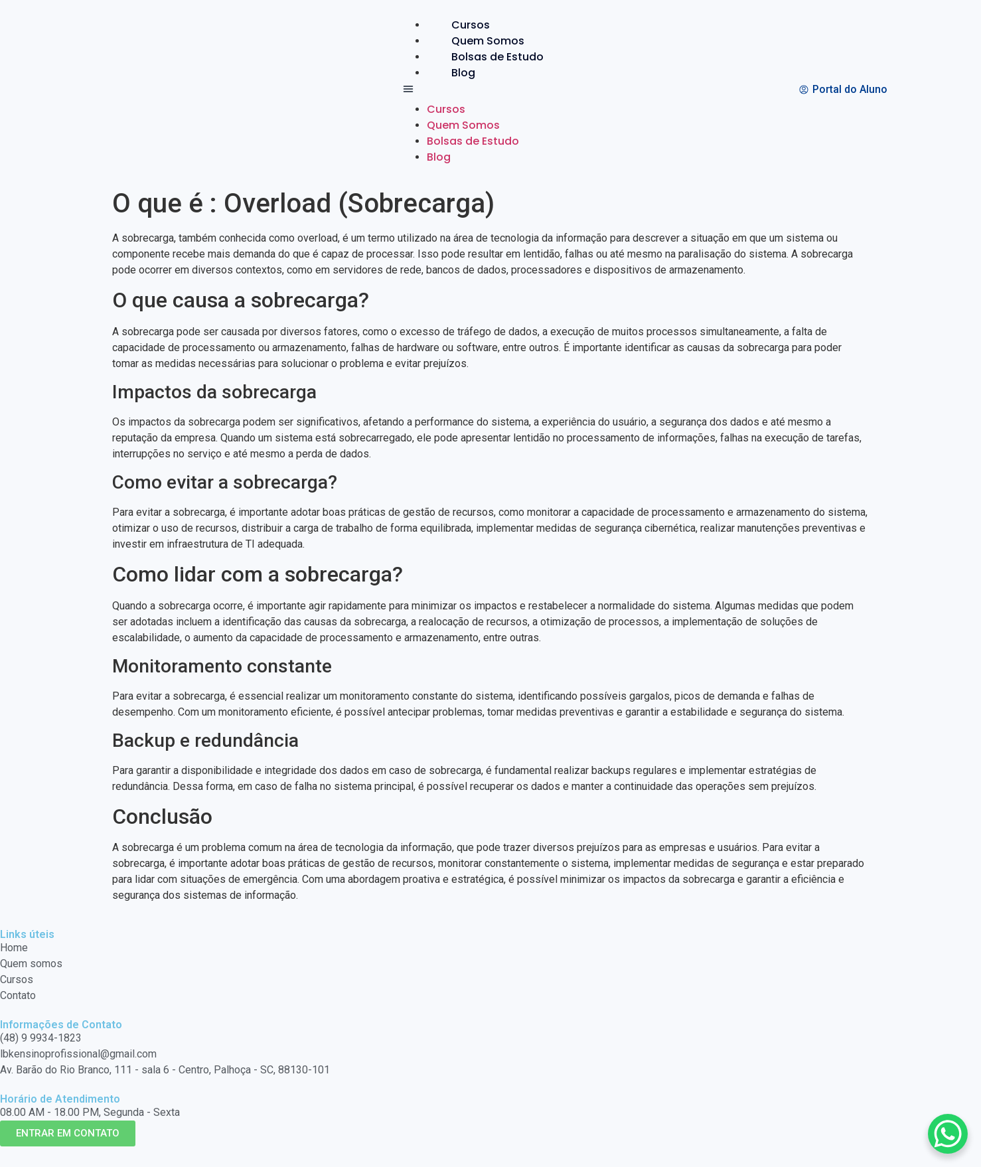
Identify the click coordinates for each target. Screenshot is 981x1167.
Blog (463, 72)
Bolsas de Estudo (497, 56)
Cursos (470, 25)
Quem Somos (487, 40)
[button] (484, 91)
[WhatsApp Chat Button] (948, 1134)
